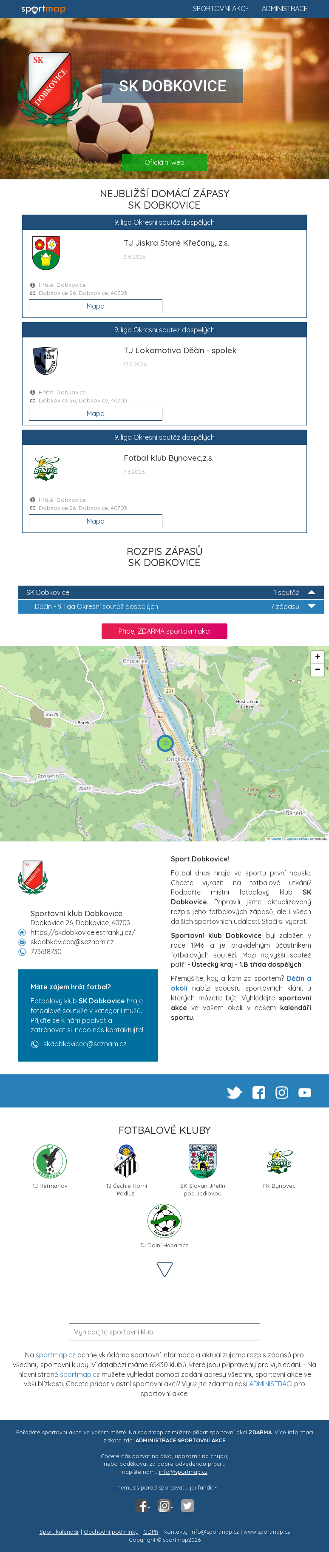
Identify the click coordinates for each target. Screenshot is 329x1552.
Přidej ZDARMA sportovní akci (164, 631)
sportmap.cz (56, 1355)
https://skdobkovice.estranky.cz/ (83, 932)
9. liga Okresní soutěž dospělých (175, 607)
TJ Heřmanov (50, 1166)
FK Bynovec (279, 1166)
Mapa (96, 306)
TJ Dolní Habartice (164, 1226)
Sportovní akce (221, 8)
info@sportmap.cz (183, 1471)
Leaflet (274, 839)
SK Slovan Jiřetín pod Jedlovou (202, 1169)
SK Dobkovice (170, 593)
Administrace (285, 8)
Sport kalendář (59, 1531)
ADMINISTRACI (270, 1383)
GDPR (151, 1531)
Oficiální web (164, 162)
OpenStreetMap (298, 839)
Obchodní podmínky (111, 1531)
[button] (165, 743)
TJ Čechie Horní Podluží (126, 1169)
